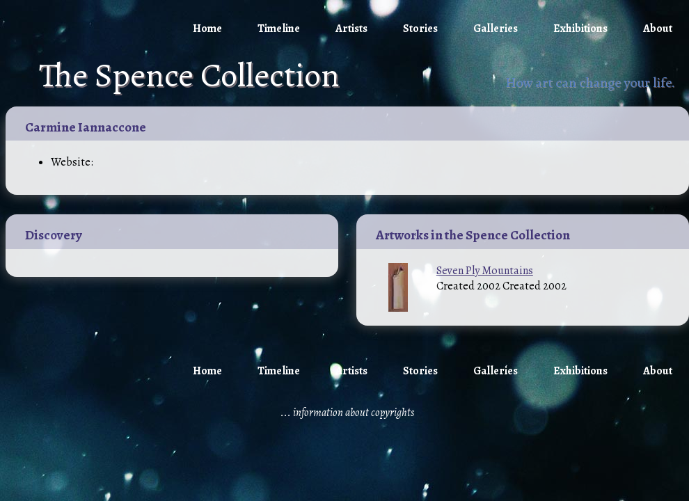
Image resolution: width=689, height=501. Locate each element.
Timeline (279, 28)
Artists (351, 28)
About (657, 28)
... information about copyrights (347, 412)
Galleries (495, 28)
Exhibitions (580, 28)
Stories (420, 28)
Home (207, 28)
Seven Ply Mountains (484, 270)
